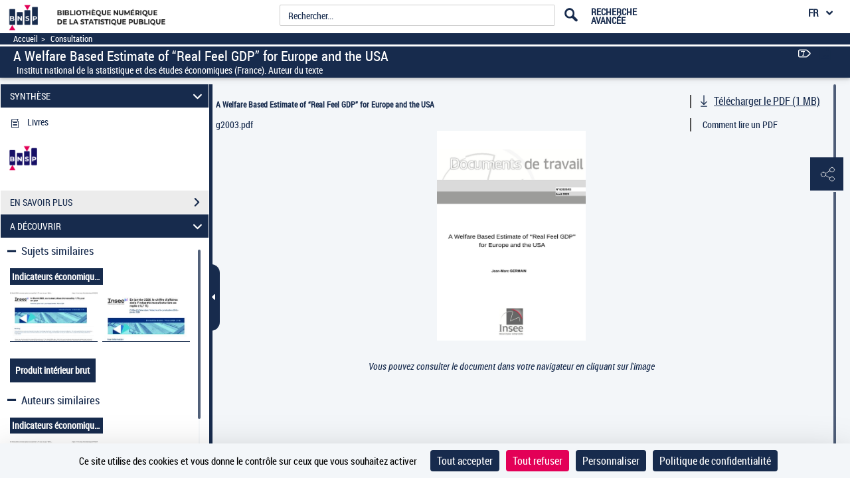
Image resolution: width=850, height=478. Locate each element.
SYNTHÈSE (108, 96)
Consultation (71, 38)
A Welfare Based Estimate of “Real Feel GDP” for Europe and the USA (325, 104)
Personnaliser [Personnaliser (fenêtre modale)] (610, 460)
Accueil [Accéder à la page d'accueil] (25, 38)
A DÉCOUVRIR (108, 226)
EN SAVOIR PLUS (109, 202)
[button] (826, 174)
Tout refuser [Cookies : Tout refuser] (537, 460)
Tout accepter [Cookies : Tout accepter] (465, 460)
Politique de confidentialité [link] (715, 460)
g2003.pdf (234, 124)
